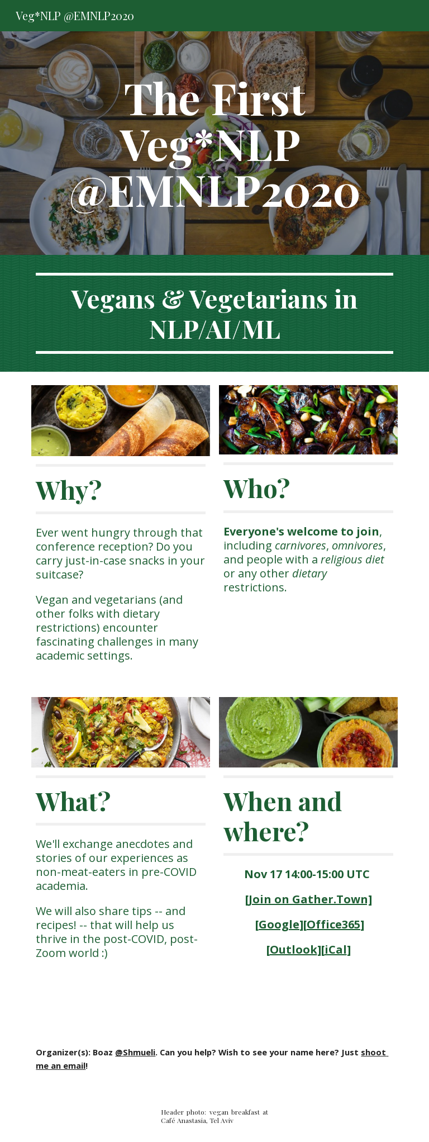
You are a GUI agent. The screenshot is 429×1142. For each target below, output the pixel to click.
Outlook (293, 949)
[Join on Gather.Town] (308, 899)
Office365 (333, 924)
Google (279, 924)
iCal (336, 949)
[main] (214, 143)
